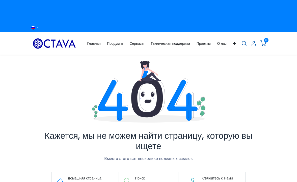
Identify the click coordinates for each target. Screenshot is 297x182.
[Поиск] (244, 43)
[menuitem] (94, 43)
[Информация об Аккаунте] (253, 43)
